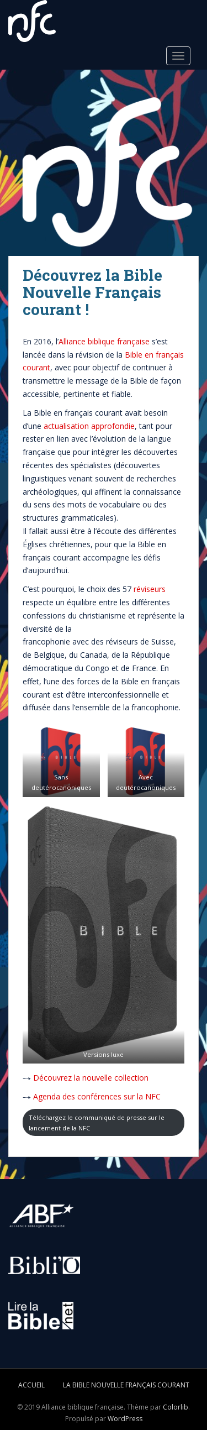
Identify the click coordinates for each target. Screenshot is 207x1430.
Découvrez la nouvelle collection (90, 1077)
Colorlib (175, 1407)
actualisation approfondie (89, 426)
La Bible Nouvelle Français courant (126, 1385)
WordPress (125, 1418)
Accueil (31, 1385)
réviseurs (150, 589)
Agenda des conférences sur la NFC (97, 1096)
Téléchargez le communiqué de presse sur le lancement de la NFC (96, 1122)
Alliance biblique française (104, 341)
